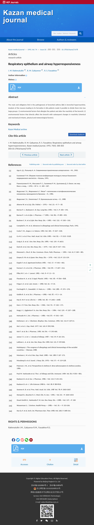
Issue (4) (43, 50)
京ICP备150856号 (56, 485)
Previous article (29, 155)
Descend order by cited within (76, 164)
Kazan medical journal (16, 50)
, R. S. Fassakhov (50, 70)
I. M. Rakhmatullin (16, 70)
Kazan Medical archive (17, 129)
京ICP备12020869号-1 (39, 485)
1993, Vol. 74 (32, 50)
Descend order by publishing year (53, 164)
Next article (66, 155)
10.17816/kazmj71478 (69, 50)
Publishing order (34, 164)
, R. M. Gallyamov (33, 70)
